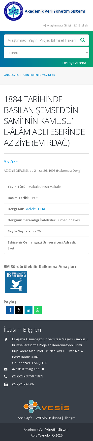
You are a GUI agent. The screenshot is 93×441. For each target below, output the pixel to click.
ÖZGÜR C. (11, 162)
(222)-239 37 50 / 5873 (27, 376)
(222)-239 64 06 (23, 384)
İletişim (70, 418)
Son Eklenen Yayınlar (39, 75)
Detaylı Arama (74, 62)
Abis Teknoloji (41, 435)
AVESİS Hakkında (48, 418)
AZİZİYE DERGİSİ (38, 209)
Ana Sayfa (11, 75)
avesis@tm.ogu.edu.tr (28, 369)
